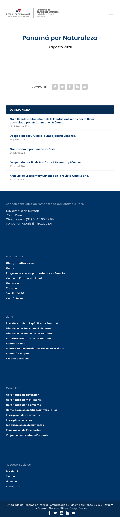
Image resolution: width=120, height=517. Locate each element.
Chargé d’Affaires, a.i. (20, 263)
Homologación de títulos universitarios (31, 410)
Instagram (13, 486)
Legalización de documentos (25, 425)
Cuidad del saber (17, 358)
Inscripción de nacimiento (23, 415)
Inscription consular (19, 420)
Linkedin (11, 481)
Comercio (12, 283)
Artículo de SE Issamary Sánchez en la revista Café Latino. (49, 176)
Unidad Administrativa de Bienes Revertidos (35, 348)
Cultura (11, 268)
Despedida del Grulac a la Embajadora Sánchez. (43, 136)
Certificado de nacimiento (23, 405)
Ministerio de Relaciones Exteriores (28, 328)
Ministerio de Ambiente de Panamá (29, 333)
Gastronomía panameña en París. (33, 149)
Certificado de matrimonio (24, 400)
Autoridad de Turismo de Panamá (28, 338)
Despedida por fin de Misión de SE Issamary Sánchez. (46, 162)
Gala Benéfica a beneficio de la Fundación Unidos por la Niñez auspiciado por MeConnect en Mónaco (52, 120)
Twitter (10, 476)
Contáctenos (14, 298)
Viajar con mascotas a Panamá (27, 435)
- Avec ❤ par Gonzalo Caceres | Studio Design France (73, 506)
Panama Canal (16, 343)
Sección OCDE (15, 293)
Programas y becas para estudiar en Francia (35, 273)
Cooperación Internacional (24, 278)
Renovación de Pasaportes (23, 430)
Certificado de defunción (22, 395)
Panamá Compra (17, 353)
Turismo (11, 288)
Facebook (12, 471)
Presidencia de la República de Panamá (32, 323)
